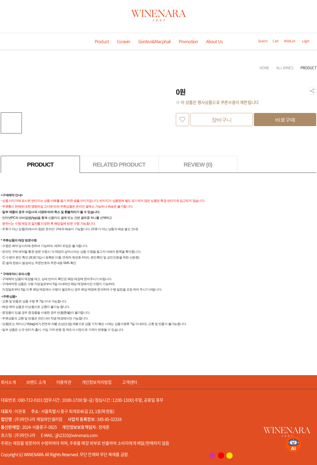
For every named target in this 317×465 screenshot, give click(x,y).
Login (305, 41)
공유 (312, 91)
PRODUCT (308, 67)
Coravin (123, 41)
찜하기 (182, 119)
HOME (264, 67)
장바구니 (222, 120)
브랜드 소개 (36, 382)
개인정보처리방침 (97, 382)
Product (102, 41)
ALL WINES (284, 67)
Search (262, 41)
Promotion (188, 41)
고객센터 (129, 382)
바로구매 (285, 120)
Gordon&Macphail (154, 41)
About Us (214, 41)
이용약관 (63, 382)
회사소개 (8, 382)
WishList (289, 41)
